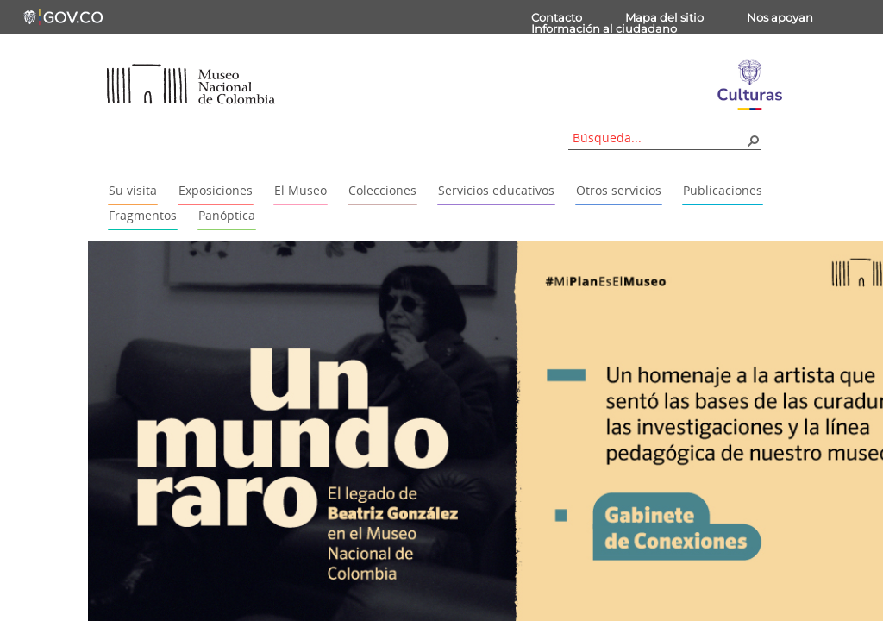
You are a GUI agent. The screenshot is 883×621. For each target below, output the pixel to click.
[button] (752, 139)
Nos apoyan (780, 17)
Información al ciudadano (604, 28)
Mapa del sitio (664, 17)
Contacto (556, 17)
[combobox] (659, 137)
